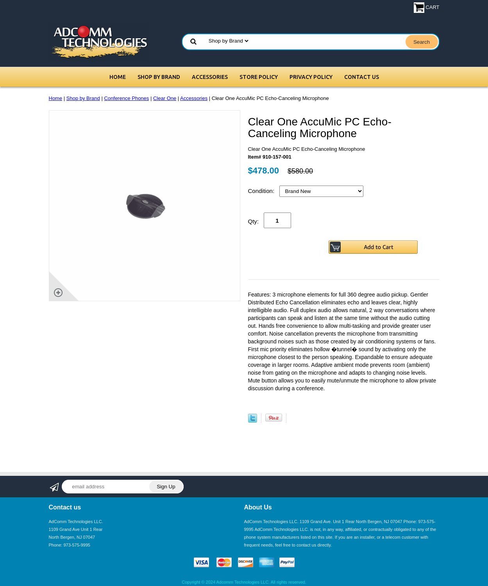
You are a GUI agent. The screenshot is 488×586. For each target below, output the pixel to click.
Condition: (262, 191)
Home (117, 77)
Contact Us (361, 77)
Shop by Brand (159, 77)
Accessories (210, 77)
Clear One (164, 98)
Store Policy (259, 77)
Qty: (253, 221)
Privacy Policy (311, 77)
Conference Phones (126, 98)
